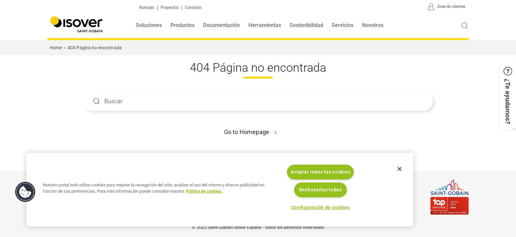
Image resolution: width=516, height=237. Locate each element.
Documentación (221, 25)
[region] (219, 189)
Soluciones (149, 25)
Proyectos (169, 8)
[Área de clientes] (445, 7)
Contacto (193, 8)
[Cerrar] (399, 169)
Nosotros (372, 25)
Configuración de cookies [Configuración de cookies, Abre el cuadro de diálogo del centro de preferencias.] (320, 207)
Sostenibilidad (306, 25)
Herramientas (264, 25)
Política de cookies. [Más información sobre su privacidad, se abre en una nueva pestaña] (204, 191)
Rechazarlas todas (320, 190)
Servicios (342, 25)
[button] (508, 95)
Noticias (146, 8)
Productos (182, 25)
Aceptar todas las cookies (320, 172)
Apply (96, 101)
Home (56, 47)
